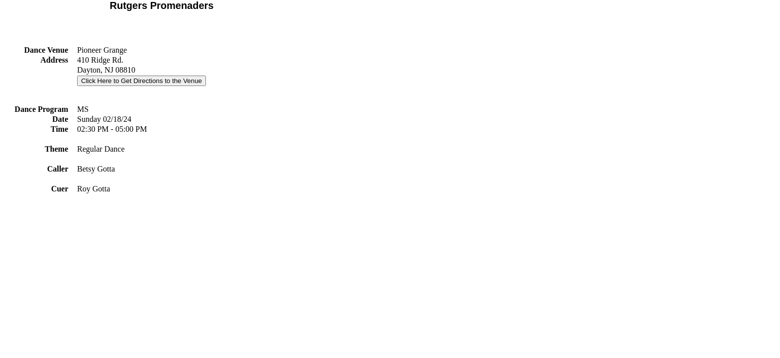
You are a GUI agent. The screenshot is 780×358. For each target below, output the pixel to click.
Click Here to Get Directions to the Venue (141, 81)
